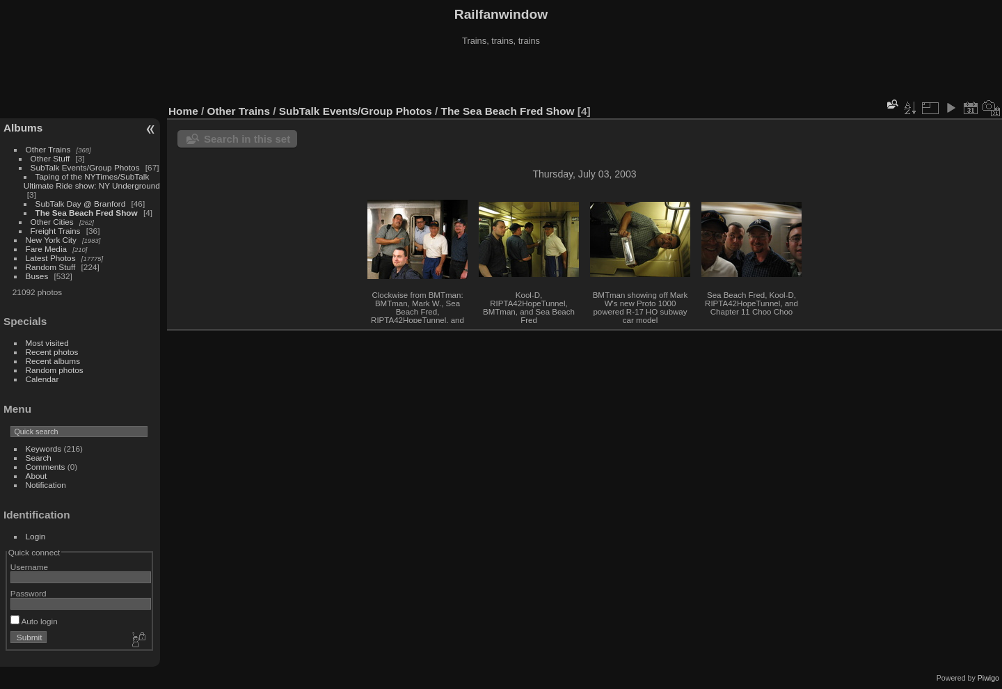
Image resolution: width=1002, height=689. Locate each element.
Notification (46, 484)
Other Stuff (50, 158)
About (36, 475)
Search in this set (247, 139)
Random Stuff (51, 266)
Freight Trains (56, 230)
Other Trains (48, 149)
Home (183, 111)
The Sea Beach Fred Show (86, 212)
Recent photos (52, 351)
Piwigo (988, 678)
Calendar (42, 378)
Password (28, 593)
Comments (45, 466)
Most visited (47, 342)
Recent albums (53, 360)
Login (36, 536)
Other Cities (52, 221)
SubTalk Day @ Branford (80, 203)
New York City (51, 239)
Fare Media (46, 248)
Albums (22, 128)
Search (38, 457)
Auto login (34, 621)
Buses (37, 275)
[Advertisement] (501, 76)
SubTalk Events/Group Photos (85, 167)
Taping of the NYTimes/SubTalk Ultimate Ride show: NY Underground (92, 181)
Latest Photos (51, 257)
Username (29, 566)
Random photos (55, 369)
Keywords (44, 448)
